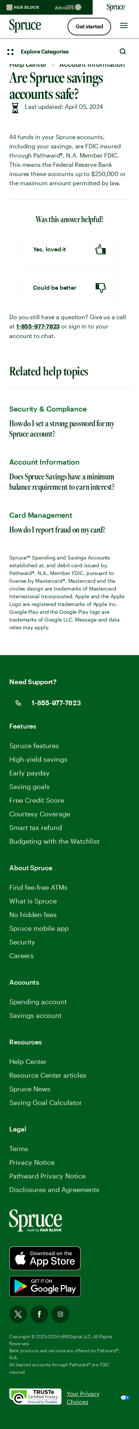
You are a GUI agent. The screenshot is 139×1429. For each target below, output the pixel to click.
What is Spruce (33, 901)
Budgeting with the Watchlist (54, 841)
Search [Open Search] (123, 51)
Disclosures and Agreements (54, 1189)
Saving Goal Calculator (45, 1102)
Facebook (39, 1314)
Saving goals (29, 786)
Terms (18, 1148)
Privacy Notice (31, 1162)
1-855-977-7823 (38, 327)
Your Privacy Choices (83, 1397)
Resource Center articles (47, 1075)
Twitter (18, 1314)
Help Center (28, 1061)
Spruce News (29, 1089)
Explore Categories (45, 51)
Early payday (29, 773)
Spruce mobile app (39, 928)
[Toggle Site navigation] (124, 24)
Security (22, 942)
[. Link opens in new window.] (38, 1397)
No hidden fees (33, 914)
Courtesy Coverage (39, 814)
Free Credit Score (36, 800)
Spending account (38, 1002)
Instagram (60, 1314)
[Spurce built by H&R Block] (45, 1258)
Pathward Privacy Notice (47, 1176)
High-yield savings (38, 759)
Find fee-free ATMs (38, 887)
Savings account (35, 1015)
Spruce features (34, 745)
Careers (21, 955)
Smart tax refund (35, 827)
